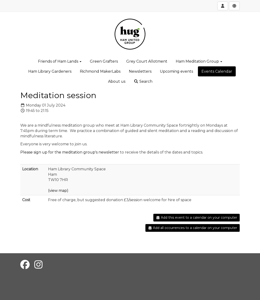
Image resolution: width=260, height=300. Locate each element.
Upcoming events (176, 71)
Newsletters (140, 71)
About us (116, 81)
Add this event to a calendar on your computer (196, 217)
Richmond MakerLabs (100, 71)
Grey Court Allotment (146, 61)
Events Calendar (216, 71)
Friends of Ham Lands (59, 61)
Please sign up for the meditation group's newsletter (69, 152)
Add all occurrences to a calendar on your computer (192, 228)
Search (143, 81)
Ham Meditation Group (199, 61)
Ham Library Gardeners (49, 71)
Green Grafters (104, 61)
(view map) (58, 190)
